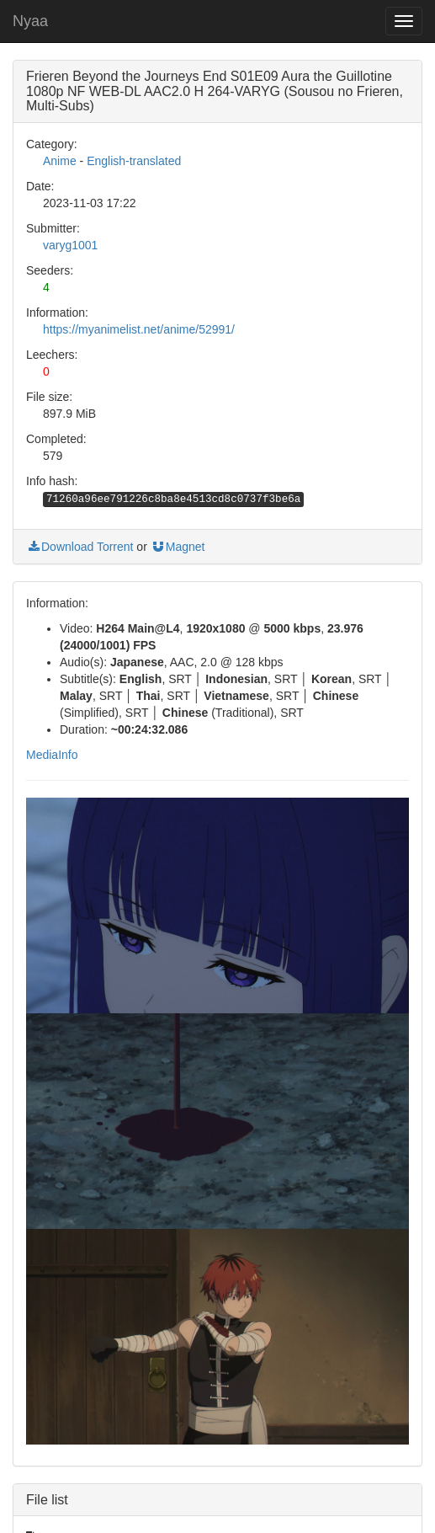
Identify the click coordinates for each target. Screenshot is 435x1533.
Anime (60, 161)
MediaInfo (51, 754)
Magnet (178, 546)
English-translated (134, 161)
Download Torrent (79, 546)
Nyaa (30, 21)
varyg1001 (70, 245)
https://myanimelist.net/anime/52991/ (139, 329)
